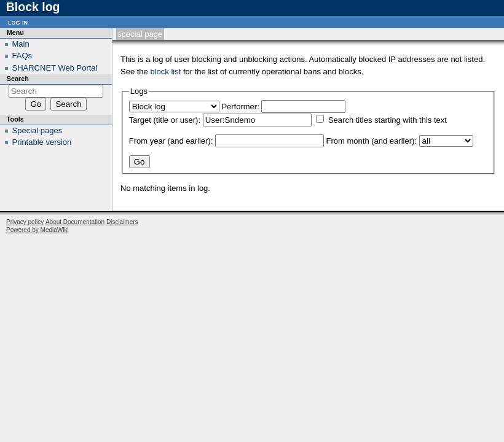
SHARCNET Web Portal (55, 67)
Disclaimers (122, 222)
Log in (18, 21)
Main (21, 43)
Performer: (240, 106)
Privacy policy (25, 222)
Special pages (37, 130)
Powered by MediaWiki (37, 230)
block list (165, 71)
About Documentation (74, 222)
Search (18, 78)
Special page (139, 34)
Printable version (42, 142)
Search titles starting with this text (387, 120)
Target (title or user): (164, 120)
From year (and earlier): (171, 140)
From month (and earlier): (371, 140)
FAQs (22, 55)
